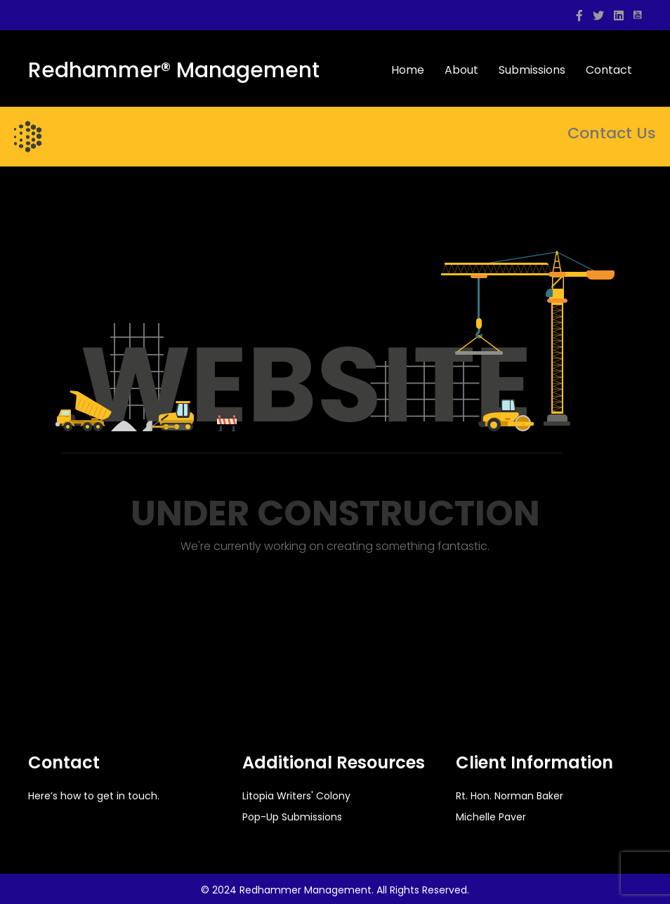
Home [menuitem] (407, 70)
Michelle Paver (491, 817)
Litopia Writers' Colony (296, 796)
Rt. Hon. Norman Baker (509, 796)
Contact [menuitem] (609, 70)
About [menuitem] (461, 70)
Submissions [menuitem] (532, 70)
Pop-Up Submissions (292, 817)
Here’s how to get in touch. (93, 796)
